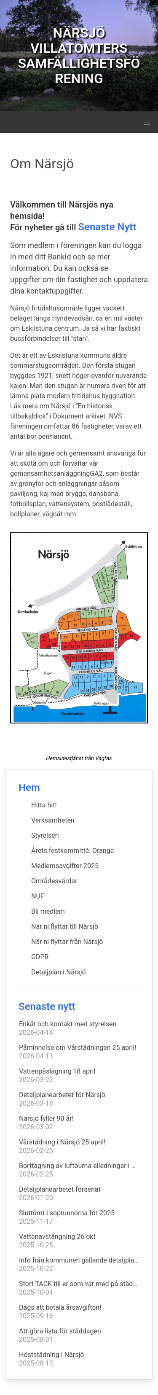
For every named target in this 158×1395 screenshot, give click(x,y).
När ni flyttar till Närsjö (64, 927)
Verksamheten (53, 820)
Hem (29, 787)
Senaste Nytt (107, 227)
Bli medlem (48, 911)
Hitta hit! (44, 805)
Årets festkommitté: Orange (72, 851)
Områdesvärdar (54, 881)
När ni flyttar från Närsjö (67, 942)
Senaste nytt (47, 1006)
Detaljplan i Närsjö (58, 972)
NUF (37, 896)
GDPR (39, 957)
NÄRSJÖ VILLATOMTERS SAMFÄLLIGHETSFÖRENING (79, 55)
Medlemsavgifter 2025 (65, 866)
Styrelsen (45, 835)
